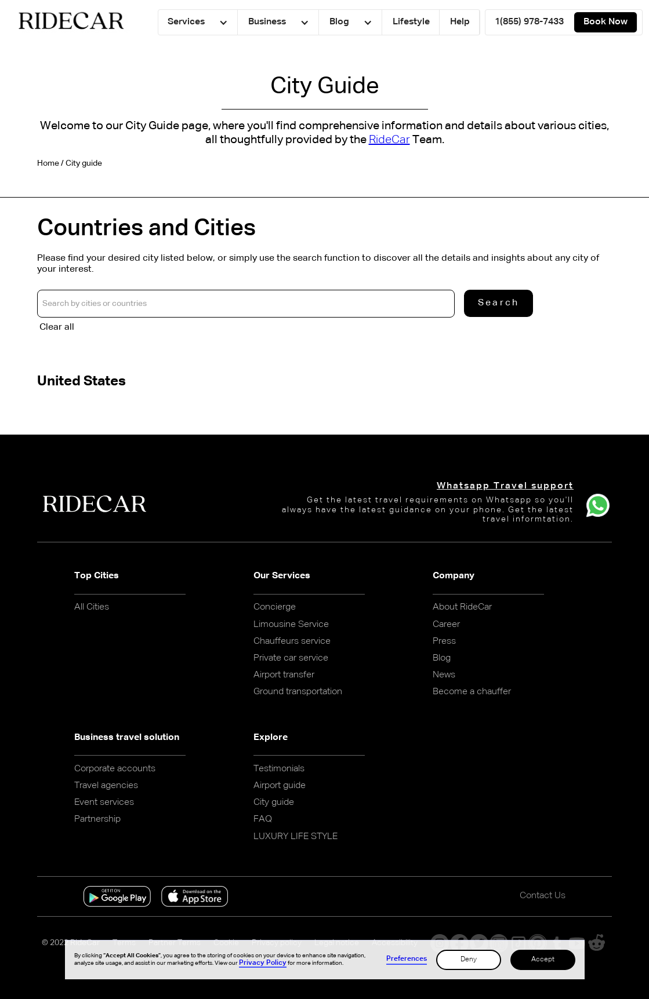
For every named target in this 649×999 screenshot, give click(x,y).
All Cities (91, 607)
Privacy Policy (263, 963)
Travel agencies (106, 785)
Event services (104, 802)
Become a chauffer (472, 692)
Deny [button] (469, 959)
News (444, 675)
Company (453, 576)
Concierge (274, 607)
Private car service (290, 658)
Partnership (97, 819)
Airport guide (279, 785)
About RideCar (462, 607)
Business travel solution (126, 737)
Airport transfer (283, 675)
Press (444, 641)
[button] (198, 22)
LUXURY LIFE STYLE (295, 836)
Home (48, 163)
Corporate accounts (114, 769)
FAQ (262, 819)
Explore (270, 737)
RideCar (389, 139)
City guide (273, 802)
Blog (442, 658)
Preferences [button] (406, 959)
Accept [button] (542, 959)
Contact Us (542, 895)
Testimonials (278, 769)
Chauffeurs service (292, 641)
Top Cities (96, 576)
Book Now (605, 22)
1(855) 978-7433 (529, 22)
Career (446, 624)
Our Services (281, 576)
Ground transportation (297, 692)
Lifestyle (411, 22)
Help (460, 22)
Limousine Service (291, 624)
